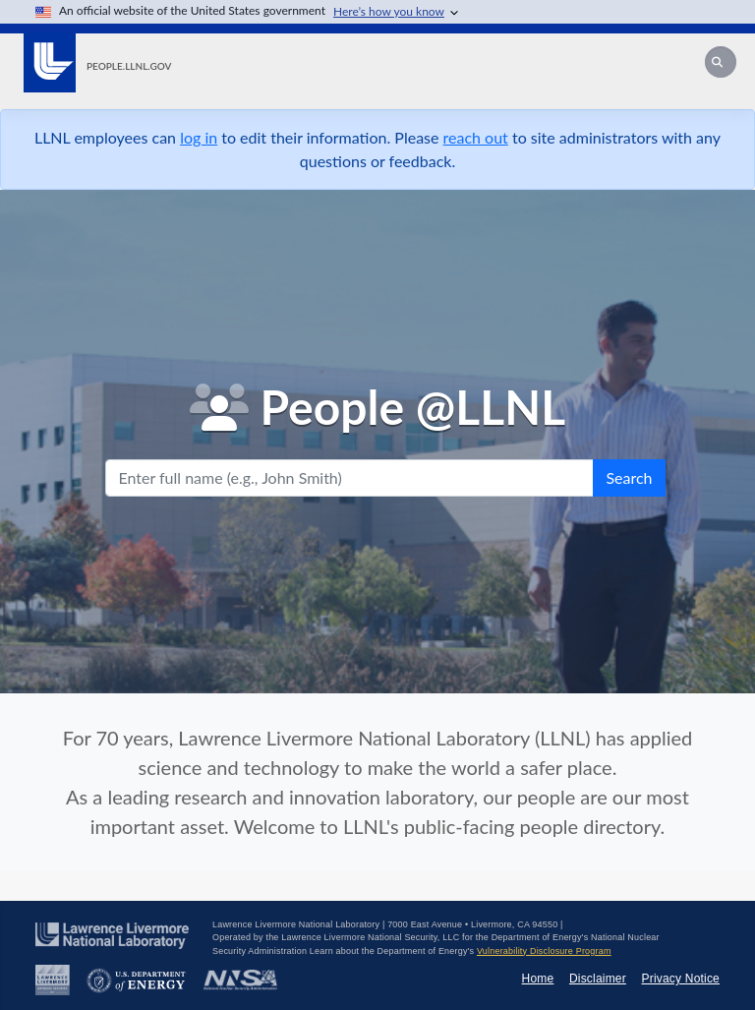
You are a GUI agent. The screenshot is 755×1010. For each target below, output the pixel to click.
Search (629, 477)
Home (538, 978)
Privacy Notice (681, 978)
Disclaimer (597, 978)
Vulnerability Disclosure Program (544, 951)
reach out (475, 137)
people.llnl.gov (129, 66)
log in (198, 137)
